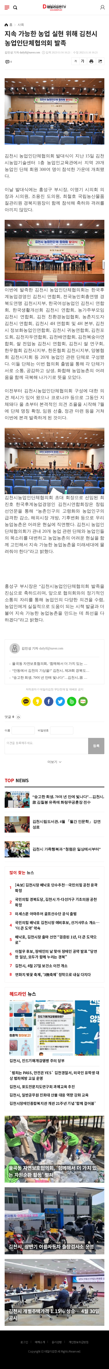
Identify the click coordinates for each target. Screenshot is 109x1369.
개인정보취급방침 (79, 1342)
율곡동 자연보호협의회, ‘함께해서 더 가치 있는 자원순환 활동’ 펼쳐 (51, 663)
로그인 (102, 7)
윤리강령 (57, 1342)
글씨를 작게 (75, 61)
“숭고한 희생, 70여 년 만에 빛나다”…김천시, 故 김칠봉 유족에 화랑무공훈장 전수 (51, 677)
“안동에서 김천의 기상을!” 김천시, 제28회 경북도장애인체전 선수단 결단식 (51, 670)
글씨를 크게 (83, 61)
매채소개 (40, 1342)
